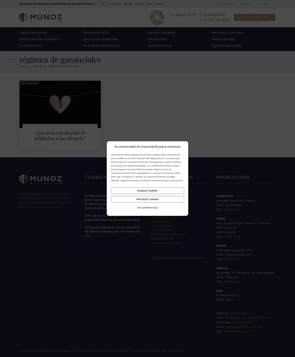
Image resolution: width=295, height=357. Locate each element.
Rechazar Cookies (147, 199)
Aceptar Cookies (147, 190)
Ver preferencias (147, 207)
